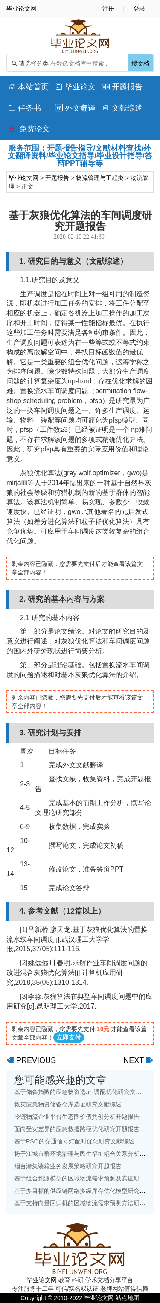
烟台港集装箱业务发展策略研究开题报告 (68, 1166)
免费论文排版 (29, 131)
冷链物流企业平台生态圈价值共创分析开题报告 (77, 1116)
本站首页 (28, 87)
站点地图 (128, 1297)
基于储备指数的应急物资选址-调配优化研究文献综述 (84, 1092)
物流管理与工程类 (100, 177)
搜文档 (140, 63)
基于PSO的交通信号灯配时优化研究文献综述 (74, 1141)
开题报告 (122, 87)
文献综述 (122, 108)
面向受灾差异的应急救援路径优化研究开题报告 (77, 1129)
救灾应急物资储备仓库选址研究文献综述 (68, 1104)
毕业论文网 (23, 177)
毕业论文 (75, 87)
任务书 (24, 108)
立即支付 (69, 1037)
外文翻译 (75, 108)
